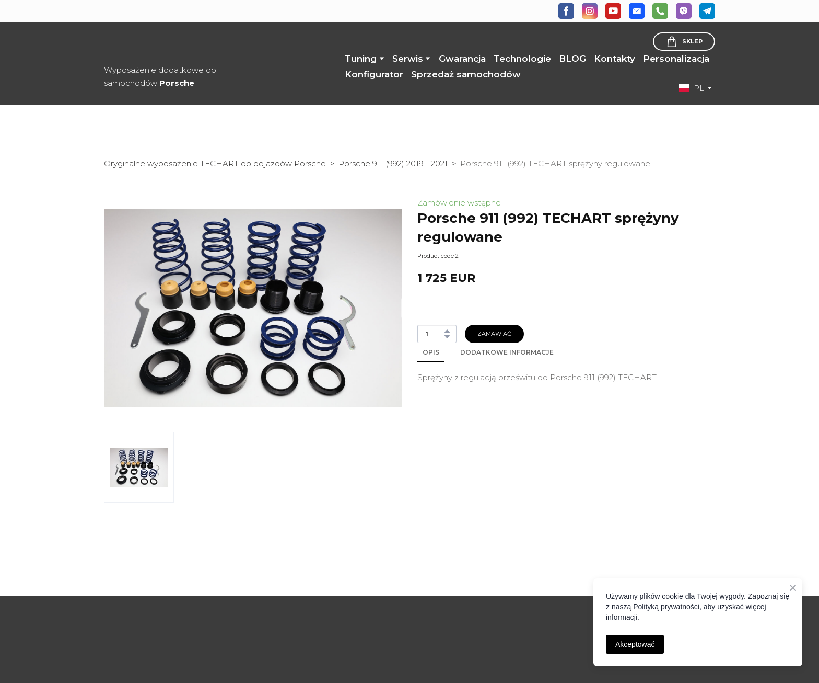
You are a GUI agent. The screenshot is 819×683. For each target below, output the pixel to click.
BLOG (572, 58)
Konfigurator (374, 74)
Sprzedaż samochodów (466, 74)
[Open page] (174, 610)
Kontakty (614, 58)
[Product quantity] (434, 333)
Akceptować (634, 644)
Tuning (361, 58)
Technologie (522, 58)
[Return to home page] (184, 43)
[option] (691, 88)
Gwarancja (462, 58)
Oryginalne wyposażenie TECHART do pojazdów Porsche (215, 163)
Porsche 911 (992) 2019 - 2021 (393, 163)
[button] (566, 11)
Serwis (407, 58)
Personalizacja (676, 58)
